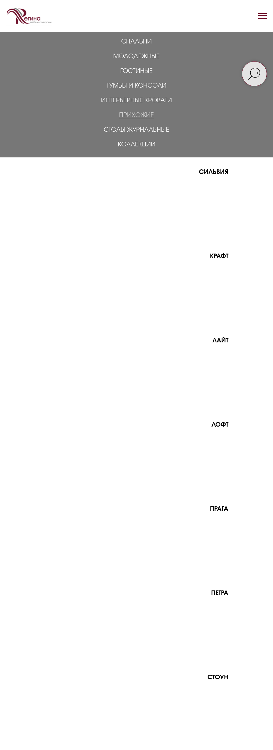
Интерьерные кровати (136, 100)
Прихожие (136, 114)
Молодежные (136, 55)
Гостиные (136, 70)
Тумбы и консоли (136, 85)
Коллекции (136, 144)
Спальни (136, 41)
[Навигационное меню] (262, 16)
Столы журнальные (136, 129)
